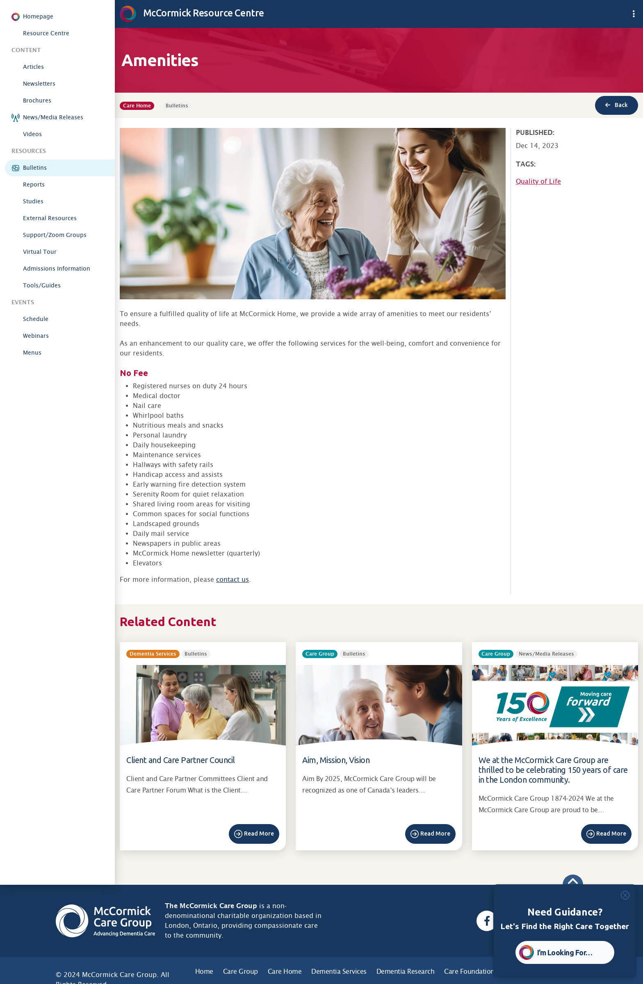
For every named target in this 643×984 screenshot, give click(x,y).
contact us (232, 579)
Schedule (35, 319)
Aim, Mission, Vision (335, 760)
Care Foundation (469, 971)
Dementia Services (339, 971)
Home (204, 971)
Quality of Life (538, 181)
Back (616, 105)
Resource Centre (46, 33)
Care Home (285, 971)
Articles (33, 67)
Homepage (38, 16)
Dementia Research (405, 971)
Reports (34, 184)
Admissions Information (56, 268)
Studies (33, 201)
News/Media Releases (53, 117)
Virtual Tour (40, 251)
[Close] (625, 895)
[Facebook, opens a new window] (487, 921)
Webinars (36, 336)
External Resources (50, 218)
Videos (32, 134)
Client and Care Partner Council (180, 760)
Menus (32, 352)
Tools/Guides (42, 285)
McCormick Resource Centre (192, 12)
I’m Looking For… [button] (565, 952)
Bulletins (35, 167)
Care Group (240, 971)
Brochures (37, 100)
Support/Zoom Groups (55, 235)
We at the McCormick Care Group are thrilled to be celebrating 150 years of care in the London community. (553, 769)
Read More (259, 833)
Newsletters (39, 83)
